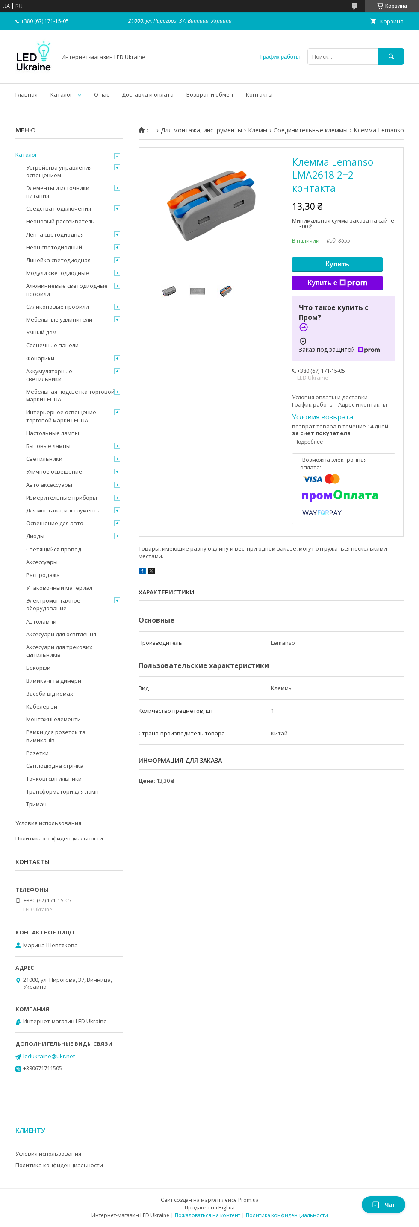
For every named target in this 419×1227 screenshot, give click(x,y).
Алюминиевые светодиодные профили (67, 289)
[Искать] (391, 56)
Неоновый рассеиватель (60, 221)
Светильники (44, 459)
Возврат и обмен (209, 94)
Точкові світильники (54, 778)
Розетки (37, 753)
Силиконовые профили (57, 306)
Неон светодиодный (54, 247)
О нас (101, 94)
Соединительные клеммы (311, 130)
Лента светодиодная (55, 234)
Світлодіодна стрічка (54, 766)
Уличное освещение (54, 471)
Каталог (61, 94)
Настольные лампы (52, 433)
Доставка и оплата (148, 94)
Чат (383, 1205)
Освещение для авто (54, 523)
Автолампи (41, 621)
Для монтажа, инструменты (201, 130)
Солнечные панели (52, 345)
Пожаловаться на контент (207, 1215)
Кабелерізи (41, 706)
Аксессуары (42, 562)
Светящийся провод (53, 549)
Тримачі (37, 804)
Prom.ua (248, 1200)
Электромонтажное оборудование (53, 604)
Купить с (337, 283)
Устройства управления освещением (59, 171)
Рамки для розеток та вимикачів (56, 736)
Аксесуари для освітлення (61, 634)
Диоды (35, 536)
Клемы (257, 130)
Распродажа (43, 575)
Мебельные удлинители (59, 319)
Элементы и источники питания (57, 191)
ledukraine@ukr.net (49, 1056)
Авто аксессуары (49, 485)
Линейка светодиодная (58, 260)
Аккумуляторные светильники (49, 375)
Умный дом (41, 332)
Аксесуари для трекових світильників (59, 651)
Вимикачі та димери (53, 681)
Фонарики (40, 358)
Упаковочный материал (59, 588)
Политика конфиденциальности (59, 838)
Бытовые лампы (48, 446)
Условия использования (48, 823)
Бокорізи (38, 667)
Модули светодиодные (57, 273)
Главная (26, 94)
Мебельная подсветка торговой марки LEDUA (70, 395)
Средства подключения (58, 208)
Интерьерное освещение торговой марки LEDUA (61, 416)
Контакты (259, 94)
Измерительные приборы (61, 497)
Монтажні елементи (53, 719)
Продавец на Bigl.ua (210, 1207)
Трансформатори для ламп (62, 791)
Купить (337, 264)
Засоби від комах (49, 693)
